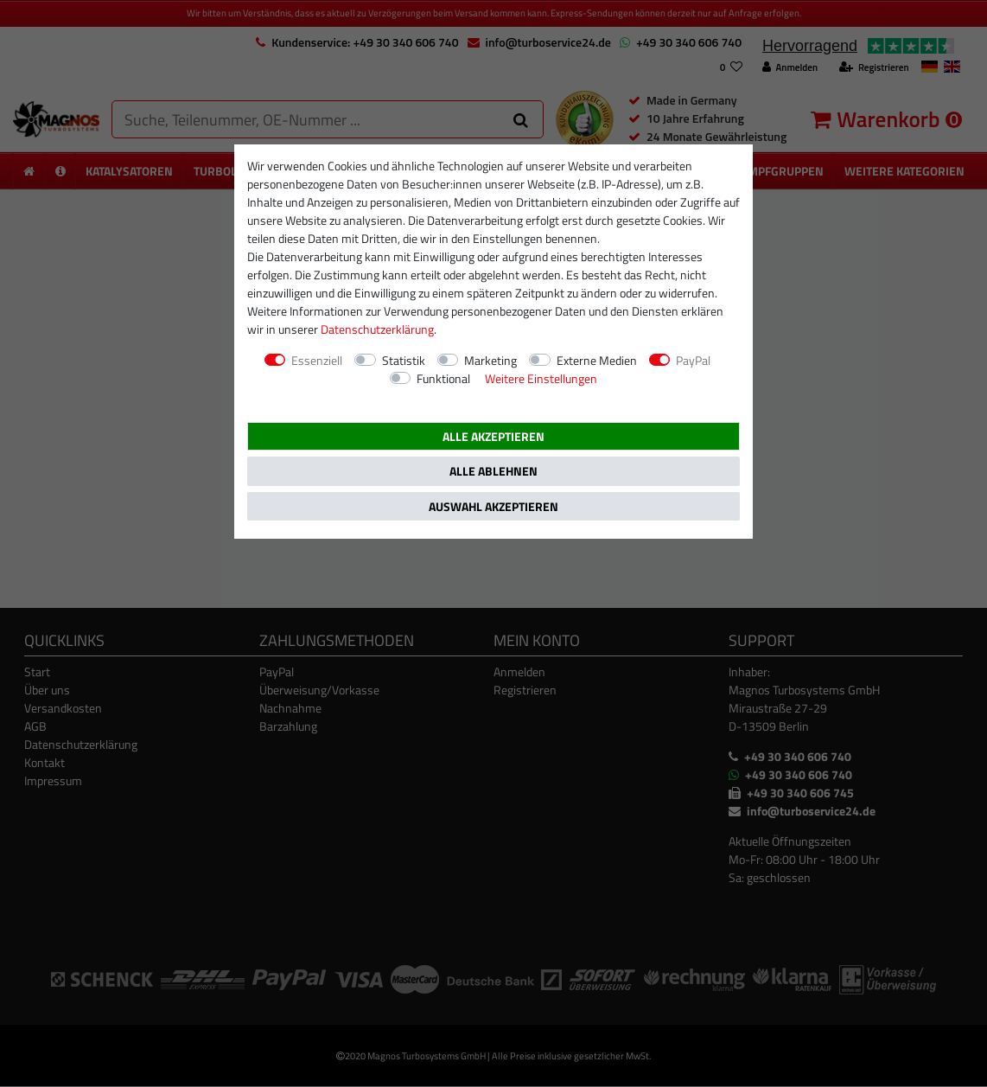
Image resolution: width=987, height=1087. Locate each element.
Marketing (490, 360)
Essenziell (316, 360)
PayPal (693, 360)
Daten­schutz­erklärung (377, 329)
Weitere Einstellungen (541, 378)
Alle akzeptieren (493, 436)
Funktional (443, 378)
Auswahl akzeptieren (493, 506)
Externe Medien (597, 360)
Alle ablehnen (493, 471)
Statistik (403, 360)
